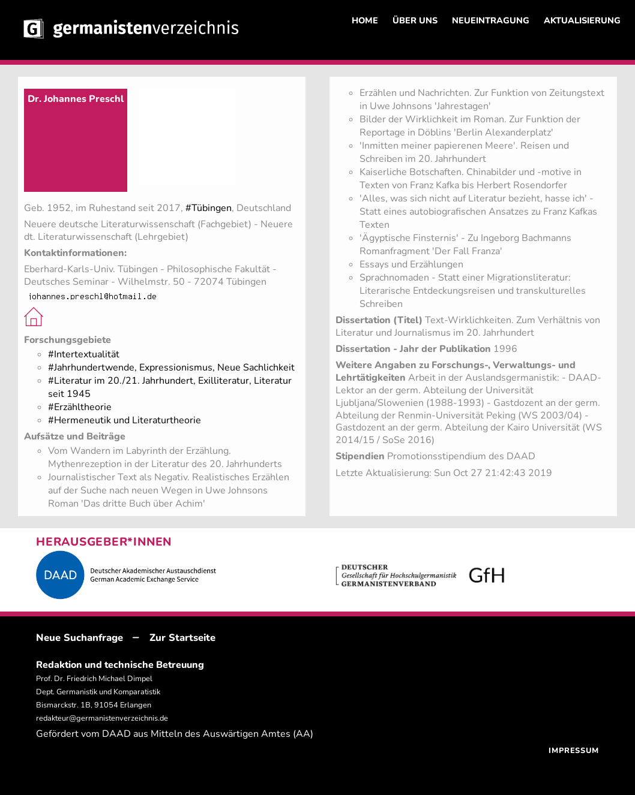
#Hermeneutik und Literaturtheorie (124, 420)
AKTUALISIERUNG (582, 20)
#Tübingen (208, 208)
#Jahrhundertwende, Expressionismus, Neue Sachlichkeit (171, 367)
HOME (365, 20)
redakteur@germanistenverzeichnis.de (102, 718)
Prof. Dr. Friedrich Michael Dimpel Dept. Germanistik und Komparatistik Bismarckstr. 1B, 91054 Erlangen (98, 691)
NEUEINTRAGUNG (490, 20)
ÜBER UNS (415, 20)
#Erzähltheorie (80, 407)
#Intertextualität (83, 354)
